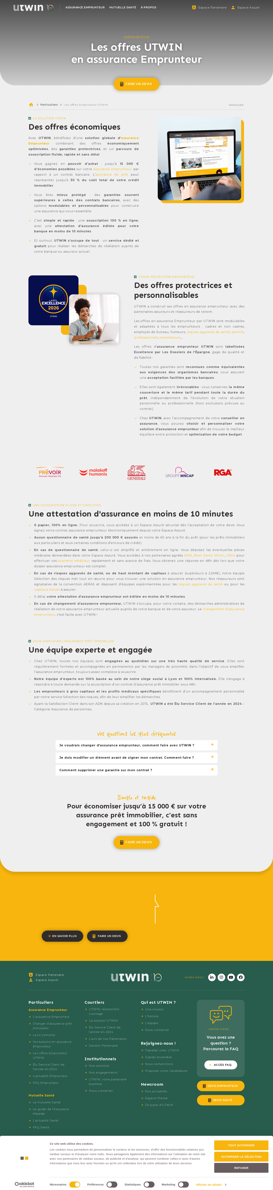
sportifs (238, 332)
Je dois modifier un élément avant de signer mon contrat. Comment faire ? (126, 757)
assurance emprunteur (112, 169)
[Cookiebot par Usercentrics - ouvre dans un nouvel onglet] (24, 1182)
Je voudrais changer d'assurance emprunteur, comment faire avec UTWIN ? (126, 745)
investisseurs (170, 337)
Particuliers (49, 104)
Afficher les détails (209, 1182)
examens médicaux (74, 561)
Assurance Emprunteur (85, 7)
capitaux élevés (47, 589)
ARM (188, 555)
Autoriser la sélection (241, 1154)
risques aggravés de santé (208, 332)
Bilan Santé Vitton (209, 555)
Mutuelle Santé (122, 7)
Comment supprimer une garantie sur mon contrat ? (105, 770)
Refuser (241, 1165)
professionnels (146, 337)
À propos (148, 7)
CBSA (230, 555)
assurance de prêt (111, 174)
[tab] (137, 745)
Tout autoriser (241, 1143)
